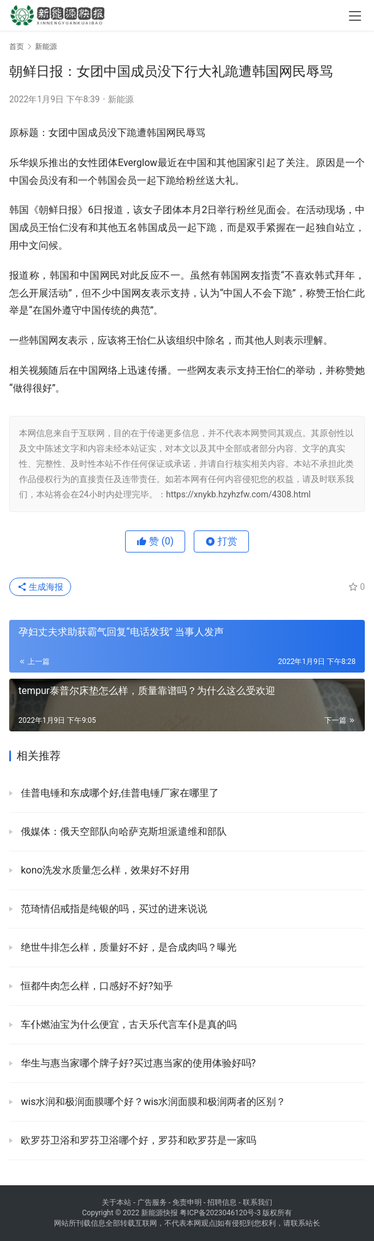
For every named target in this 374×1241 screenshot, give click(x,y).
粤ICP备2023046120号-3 (220, 1213)
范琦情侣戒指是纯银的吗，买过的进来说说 (112, 909)
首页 (16, 46)
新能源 (121, 99)
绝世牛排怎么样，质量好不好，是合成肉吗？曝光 (127, 947)
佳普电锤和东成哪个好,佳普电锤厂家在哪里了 (118, 793)
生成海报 (40, 586)
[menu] (355, 16)
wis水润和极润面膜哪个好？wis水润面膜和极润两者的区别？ (152, 1101)
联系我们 (257, 1202)
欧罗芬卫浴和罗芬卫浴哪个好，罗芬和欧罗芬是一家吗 (137, 1140)
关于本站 (116, 1202)
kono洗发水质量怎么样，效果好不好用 (103, 870)
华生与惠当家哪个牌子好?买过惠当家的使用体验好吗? (137, 1063)
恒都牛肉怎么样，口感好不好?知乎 (95, 986)
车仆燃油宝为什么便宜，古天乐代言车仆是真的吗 (127, 1024)
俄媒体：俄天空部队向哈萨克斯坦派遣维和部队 (122, 831)
